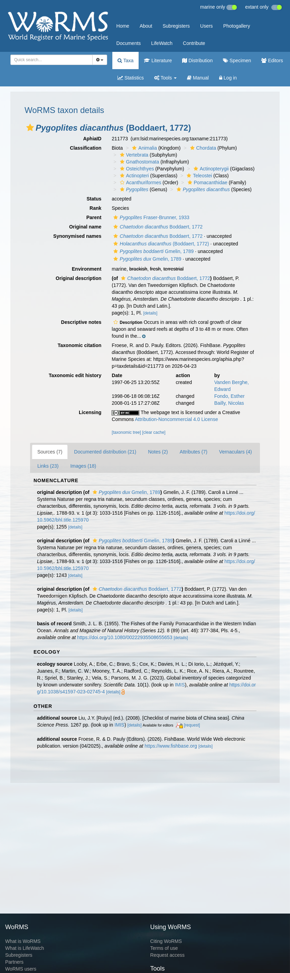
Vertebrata (133, 155)
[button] (30, 127)
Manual (198, 78)
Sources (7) (49, 452)
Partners (14, 962)
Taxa (125, 60)
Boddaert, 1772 (157, 227)
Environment (87, 269)
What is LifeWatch (24, 948)
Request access (167, 955)
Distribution (197, 60)
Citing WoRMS (166, 941)
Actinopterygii (210, 168)
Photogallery (236, 26)
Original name (85, 227)
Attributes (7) (193, 452)
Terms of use (164, 948)
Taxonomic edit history (75, 375)
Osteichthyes (136, 168)
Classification (85, 148)
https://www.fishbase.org (170, 746)
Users (206, 26)
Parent (94, 217)
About (146, 26)
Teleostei (198, 175)
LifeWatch (161, 43)
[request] (192, 725)
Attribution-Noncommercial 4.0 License (176, 419)
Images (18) (83, 466)
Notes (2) (158, 452)
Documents (128, 43)
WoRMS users (20, 969)
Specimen (237, 60)
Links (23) (47, 466)
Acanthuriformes (139, 182)
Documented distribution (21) (105, 452)
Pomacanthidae (206, 182)
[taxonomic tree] (126, 432)
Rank (95, 208)
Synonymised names (77, 236)
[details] (150, 313)
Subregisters (176, 26)
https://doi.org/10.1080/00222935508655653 (124, 637)
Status (94, 199)
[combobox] (51, 60)
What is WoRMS (22, 941)
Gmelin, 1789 (153, 251)
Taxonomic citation (80, 345)
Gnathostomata (138, 162)
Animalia (143, 148)
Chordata (202, 148)
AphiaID (92, 138)
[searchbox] (49, 60)
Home (122, 26)
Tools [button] (165, 78)
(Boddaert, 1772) (160, 243)
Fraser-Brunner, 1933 (150, 217)
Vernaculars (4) (235, 452)
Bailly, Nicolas (229, 403)
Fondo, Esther (229, 396)
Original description (78, 278)
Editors (272, 60)
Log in (228, 78)
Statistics (131, 78)
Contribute (194, 43)
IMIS (180, 684)
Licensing (90, 412)
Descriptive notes (81, 322)
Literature (158, 60)
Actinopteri (133, 175)
